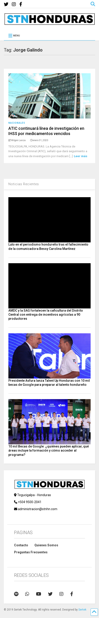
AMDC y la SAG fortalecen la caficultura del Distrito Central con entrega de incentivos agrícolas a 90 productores (45, 314)
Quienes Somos (46, 545)
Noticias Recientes (23, 184)
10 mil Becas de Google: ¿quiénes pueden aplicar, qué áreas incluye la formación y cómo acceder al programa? (48, 450)
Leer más (80, 156)
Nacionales (16, 123)
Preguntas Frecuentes (31, 552)
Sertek (82, 609)
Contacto (21, 545)
